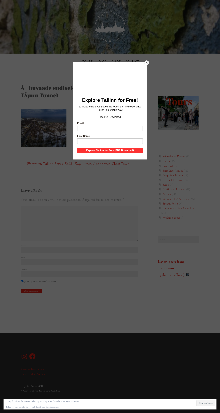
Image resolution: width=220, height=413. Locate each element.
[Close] (146, 62)
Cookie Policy (55, 407)
